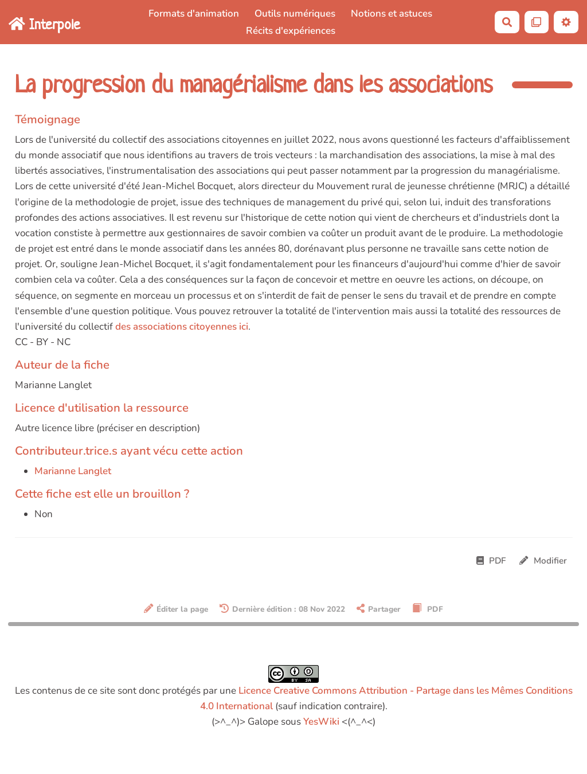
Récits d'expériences (290, 30)
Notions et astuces (391, 13)
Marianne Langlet (72, 471)
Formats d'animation (193, 13)
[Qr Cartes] (537, 22)
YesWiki (321, 721)
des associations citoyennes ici (181, 326)
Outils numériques (295, 13)
